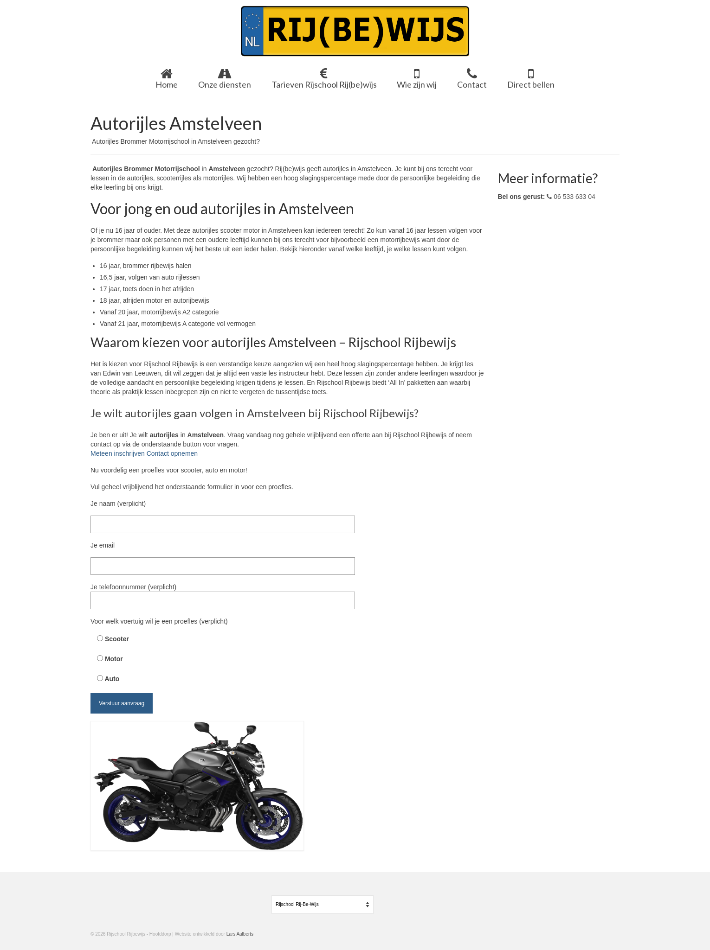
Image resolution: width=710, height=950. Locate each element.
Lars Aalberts (239, 934)
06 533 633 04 (571, 196)
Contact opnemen (172, 453)
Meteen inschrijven (118, 453)
